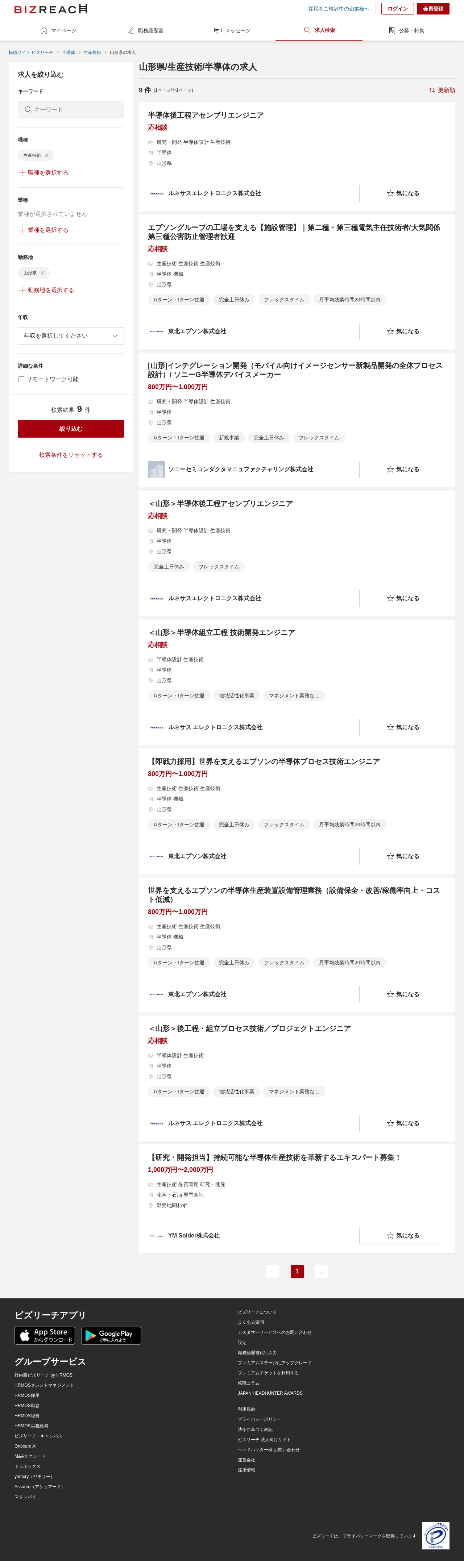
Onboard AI (25, 1446)
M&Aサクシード (30, 1456)
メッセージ (232, 30)
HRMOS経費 (27, 1416)
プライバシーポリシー (259, 1419)
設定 (242, 1342)
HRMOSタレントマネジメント (44, 1385)
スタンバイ (25, 1497)
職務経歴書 (145, 30)
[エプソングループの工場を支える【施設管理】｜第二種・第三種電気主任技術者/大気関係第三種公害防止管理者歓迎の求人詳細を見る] (297, 281)
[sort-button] (441, 90)
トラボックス (27, 1466)
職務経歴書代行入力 (257, 1353)
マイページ (58, 30)
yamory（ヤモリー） (34, 1476)
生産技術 (92, 52)
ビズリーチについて (257, 1312)
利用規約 (246, 1409)
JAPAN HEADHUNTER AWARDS (270, 1393)
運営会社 (246, 1460)
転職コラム (249, 1383)
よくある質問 (251, 1322)
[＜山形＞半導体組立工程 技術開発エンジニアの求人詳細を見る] (297, 682)
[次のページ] (321, 1271)
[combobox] (71, 336)
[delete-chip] (46, 155)
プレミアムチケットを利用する (268, 1373)
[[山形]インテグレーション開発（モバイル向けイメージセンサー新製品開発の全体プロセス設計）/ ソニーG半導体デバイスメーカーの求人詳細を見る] (297, 419)
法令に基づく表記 (255, 1429)
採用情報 (246, 1470)
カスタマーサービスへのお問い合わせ (275, 1332)
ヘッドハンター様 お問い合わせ (269, 1450)
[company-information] (252, 193)
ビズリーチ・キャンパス (38, 1436)
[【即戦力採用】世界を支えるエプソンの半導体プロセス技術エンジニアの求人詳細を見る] (297, 811)
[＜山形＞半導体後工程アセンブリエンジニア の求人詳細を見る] (297, 553)
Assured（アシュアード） (39, 1487)
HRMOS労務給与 (31, 1426)
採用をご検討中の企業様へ (338, 8)
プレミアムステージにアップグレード (275, 1363)
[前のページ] (272, 1271)
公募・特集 (406, 30)
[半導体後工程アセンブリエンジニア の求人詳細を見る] (297, 156)
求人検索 (319, 30)
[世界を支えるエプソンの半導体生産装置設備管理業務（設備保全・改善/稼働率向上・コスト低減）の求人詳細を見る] (297, 944)
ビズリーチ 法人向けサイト (264, 1439)
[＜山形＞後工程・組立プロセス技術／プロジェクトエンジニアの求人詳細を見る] (297, 1078)
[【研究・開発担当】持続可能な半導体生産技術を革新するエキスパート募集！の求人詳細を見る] (297, 1198)
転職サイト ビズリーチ (31, 52)
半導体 (68, 52)
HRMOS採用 (27, 1395)
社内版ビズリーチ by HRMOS (43, 1375)
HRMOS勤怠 (27, 1405)
